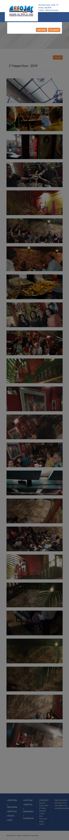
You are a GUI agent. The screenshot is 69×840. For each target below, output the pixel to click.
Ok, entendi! (54, 30)
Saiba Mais (41, 30)
